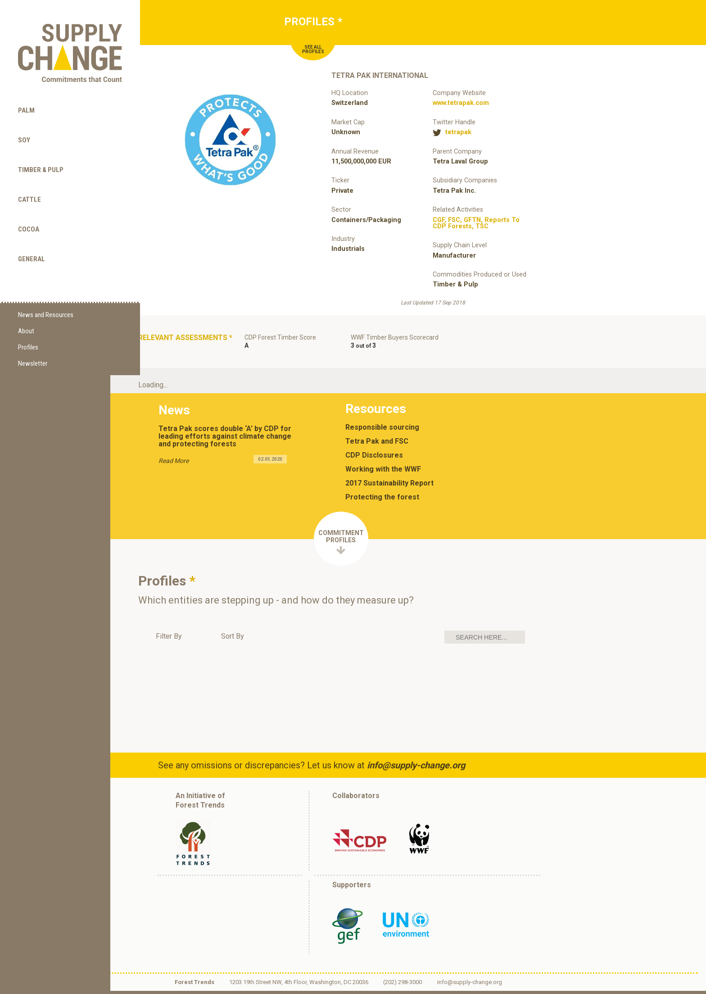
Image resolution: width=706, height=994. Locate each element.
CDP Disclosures (376, 458)
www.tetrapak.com (461, 103)
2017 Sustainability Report (391, 486)
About (26, 316)
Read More (174, 462)
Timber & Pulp (40, 154)
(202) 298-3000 (406, 985)
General (31, 243)
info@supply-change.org (418, 768)
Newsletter (32, 348)
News (174, 411)
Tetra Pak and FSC (378, 444)
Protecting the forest (384, 500)
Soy (24, 124)
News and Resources (45, 299)
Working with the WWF (385, 472)
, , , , (476, 223)
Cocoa (28, 213)
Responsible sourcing (384, 430)
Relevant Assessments (167, 342)
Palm (26, 94)
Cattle (29, 183)
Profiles (28, 332)
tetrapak (458, 132)
